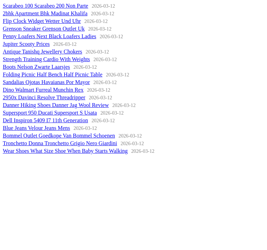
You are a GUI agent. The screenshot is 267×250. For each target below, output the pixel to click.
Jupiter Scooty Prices (26, 44)
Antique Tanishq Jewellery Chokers (42, 52)
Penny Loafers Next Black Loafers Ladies (49, 36)
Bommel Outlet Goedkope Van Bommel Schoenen (59, 136)
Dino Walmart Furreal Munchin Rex (43, 90)
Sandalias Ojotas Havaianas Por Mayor (46, 82)
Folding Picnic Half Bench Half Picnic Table (53, 74)
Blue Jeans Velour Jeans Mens (36, 128)
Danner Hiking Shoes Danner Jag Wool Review (56, 105)
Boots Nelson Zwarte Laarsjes (36, 67)
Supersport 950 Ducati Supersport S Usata (50, 113)
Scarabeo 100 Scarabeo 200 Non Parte (45, 6)
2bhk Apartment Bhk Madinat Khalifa (45, 13)
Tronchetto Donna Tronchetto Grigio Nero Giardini (60, 143)
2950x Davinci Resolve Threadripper (44, 97)
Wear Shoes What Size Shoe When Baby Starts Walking (65, 151)
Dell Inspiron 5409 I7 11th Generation (45, 120)
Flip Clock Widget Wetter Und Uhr (42, 21)
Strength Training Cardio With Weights (46, 59)
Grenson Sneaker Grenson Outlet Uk (44, 29)
